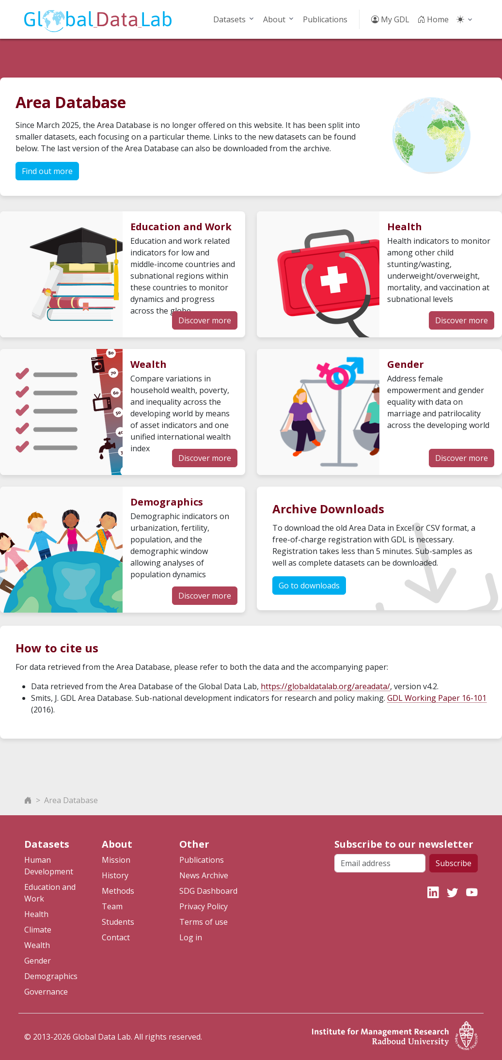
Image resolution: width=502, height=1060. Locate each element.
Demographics (51, 976)
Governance (46, 991)
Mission (116, 859)
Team (112, 906)
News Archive (203, 875)
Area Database (71, 800)
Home (433, 19)
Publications (325, 19)
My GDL (390, 19)
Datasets (229, 19)
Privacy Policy (203, 906)
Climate (37, 929)
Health (36, 914)
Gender (37, 960)
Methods (118, 891)
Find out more (47, 171)
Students (118, 922)
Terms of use (203, 922)
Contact (116, 937)
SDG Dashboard (208, 891)
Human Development (48, 865)
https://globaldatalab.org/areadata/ (325, 686)
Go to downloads (309, 585)
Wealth (37, 945)
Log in (190, 937)
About (274, 19)
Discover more (204, 320)
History (115, 875)
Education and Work (50, 893)
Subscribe (453, 863)
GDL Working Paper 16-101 (436, 698)
